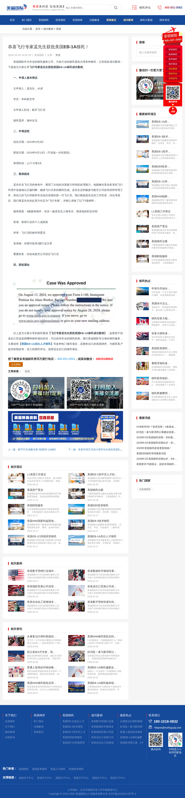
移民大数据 (146, 20)
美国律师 (77, 20)
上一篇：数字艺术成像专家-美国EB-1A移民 (32, 449)
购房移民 (173, 54)
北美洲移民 (145, 489)
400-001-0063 (66, 358)
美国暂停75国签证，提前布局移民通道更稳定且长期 (156, 465)
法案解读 (94, 20)
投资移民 (61, 20)
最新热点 (125, 715)
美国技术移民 (76, 769)
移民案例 (10, 732)
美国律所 (39, 715)
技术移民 (173, 59)
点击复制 (15, 364)
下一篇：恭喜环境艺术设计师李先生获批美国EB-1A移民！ (100, 449)
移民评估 (173, 73)
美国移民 (44, 20)
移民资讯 (165, 20)
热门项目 (27, 20)
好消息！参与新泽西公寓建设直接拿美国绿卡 (156, 433)
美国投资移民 (39, 769)
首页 (12, 20)
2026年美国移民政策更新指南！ (154, 448)
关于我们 (10, 715)
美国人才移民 (57, 769)
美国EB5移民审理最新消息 (151, 453)
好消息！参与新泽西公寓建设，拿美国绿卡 (143, 726)
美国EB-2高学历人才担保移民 (78, 732)
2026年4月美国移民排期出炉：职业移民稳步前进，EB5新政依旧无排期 (156, 443)
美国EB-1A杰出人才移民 (36, 343)
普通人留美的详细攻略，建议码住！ (140, 732)
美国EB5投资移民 (72, 737)
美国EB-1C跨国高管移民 (76, 742)
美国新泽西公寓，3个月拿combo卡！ (140, 742)
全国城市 (10, 721)
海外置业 (173, 64)
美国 (58, 28)
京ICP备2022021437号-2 (122, 793)
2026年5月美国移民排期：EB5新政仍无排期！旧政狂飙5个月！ (155, 438)
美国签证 (111, 20)
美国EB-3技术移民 (72, 726)
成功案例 (128, 20)
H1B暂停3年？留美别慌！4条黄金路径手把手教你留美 (156, 427)
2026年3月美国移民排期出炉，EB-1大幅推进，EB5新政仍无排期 (156, 459)
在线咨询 (173, 78)
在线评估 (10, 737)
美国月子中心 (26, 777)
